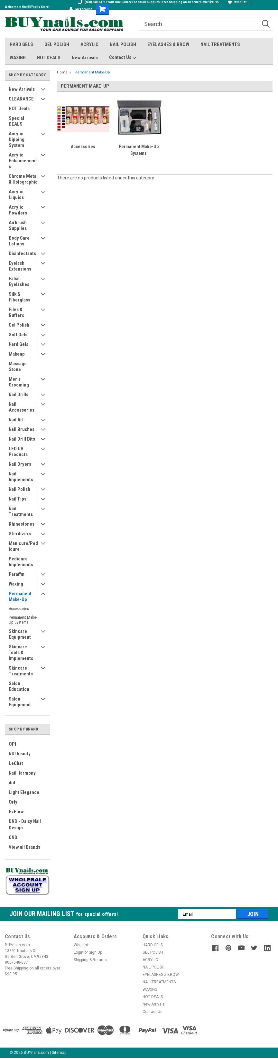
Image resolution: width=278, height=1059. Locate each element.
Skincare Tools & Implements (21, 652)
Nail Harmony (22, 773)
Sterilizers (20, 534)
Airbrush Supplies (18, 225)
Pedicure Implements (21, 562)
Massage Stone (18, 366)
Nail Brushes (21, 429)
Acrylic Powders (18, 210)
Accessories (19, 608)
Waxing (16, 584)
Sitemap (59, 1052)
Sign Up (95, 952)
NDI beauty (20, 754)
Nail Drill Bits (22, 439)
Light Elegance (24, 792)
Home (62, 72)
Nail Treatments (21, 511)
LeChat (16, 763)
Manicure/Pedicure (23, 546)
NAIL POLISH (123, 44)
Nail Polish (19, 489)
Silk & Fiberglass (19, 297)
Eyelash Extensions (20, 266)
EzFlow (16, 812)
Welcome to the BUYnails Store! (27, 7)
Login (78, 952)
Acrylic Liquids (16, 194)
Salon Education (19, 686)
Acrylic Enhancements (23, 160)
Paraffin (16, 574)
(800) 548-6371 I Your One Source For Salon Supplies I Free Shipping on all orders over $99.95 (148, 2)
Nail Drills (18, 394)
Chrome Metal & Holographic (23, 179)
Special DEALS (16, 121)
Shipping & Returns (90, 960)
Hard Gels (18, 344)
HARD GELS (21, 44)
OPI (12, 744)
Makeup (17, 354)
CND (13, 837)
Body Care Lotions (19, 241)
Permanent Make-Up (20, 596)
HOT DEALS (48, 58)
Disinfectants (22, 253)
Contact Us (122, 57)
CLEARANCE (21, 99)
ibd (12, 783)
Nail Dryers (20, 464)
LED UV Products (18, 451)
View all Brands (24, 847)
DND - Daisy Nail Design (25, 824)
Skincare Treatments (21, 671)
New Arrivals (85, 58)
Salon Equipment (20, 702)
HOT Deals (19, 108)
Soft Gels (18, 335)
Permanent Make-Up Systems (23, 620)
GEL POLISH (56, 44)
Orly (13, 802)
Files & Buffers (16, 312)
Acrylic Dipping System (16, 139)
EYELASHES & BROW (168, 44)
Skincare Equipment (20, 634)
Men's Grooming (19, 382)
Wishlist (237, 2)
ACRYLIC (89, 44)
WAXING (18, 58)
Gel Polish (19, 325)
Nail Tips (17, 499)
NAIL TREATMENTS (220, 44)
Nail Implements (21, 476)
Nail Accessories (21, 407)
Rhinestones (21, 524)
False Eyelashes (19, 281)
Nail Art (16, 420)
